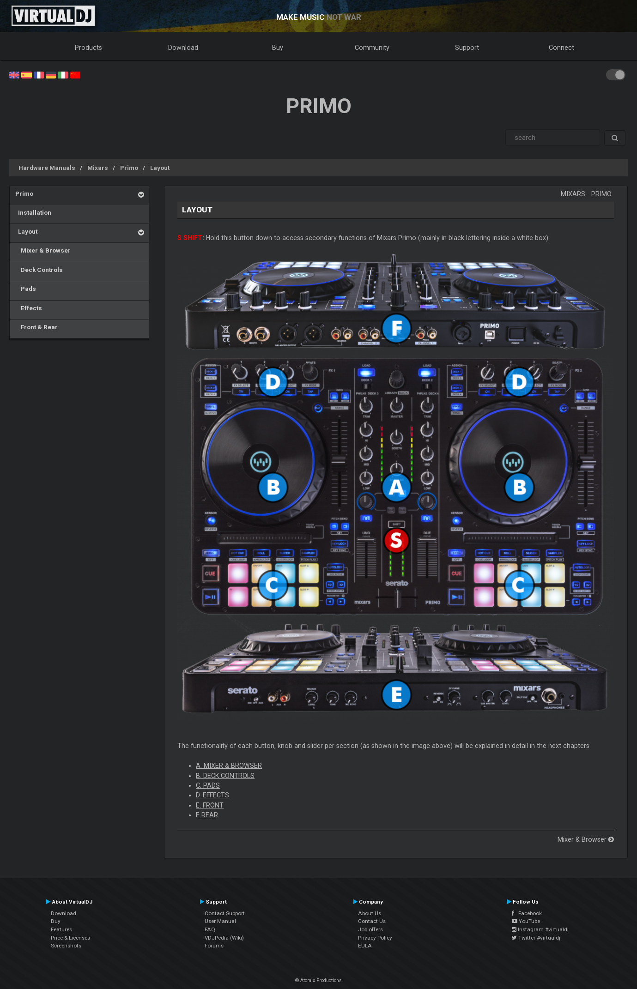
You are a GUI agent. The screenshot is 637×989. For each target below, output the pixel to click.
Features (61, 929)
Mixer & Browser (43, 250)
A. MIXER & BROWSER (229, 765)
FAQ (210, 929)
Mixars (97, 167)
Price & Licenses (70, 938)
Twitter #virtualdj (536, 938)
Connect (561, 47)
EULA (365, 945)
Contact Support (225, 913)
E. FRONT (210, 805)
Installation (33, 212)
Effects (28, 308)
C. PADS (208, 785)
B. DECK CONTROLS (225, 775)
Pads (25, 288)
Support (467, 47)
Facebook (527, 913)
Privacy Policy (375, 938)
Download (183, 47)
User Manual (220, 921)
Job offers (370, 929)
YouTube (526, 921)
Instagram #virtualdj (540, 929)
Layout (160, 167)
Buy (277, 47)
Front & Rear (36, 327)
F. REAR (207, 815)
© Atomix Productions (318, 980)
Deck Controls (39, 269)
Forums (214, 945)
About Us (369, 913)
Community (372, 47)
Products (88, 47)
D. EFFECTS (212, 795)
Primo (129, 167)
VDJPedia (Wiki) (224, 938)
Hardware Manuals (46, 167)
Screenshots (66, 945)
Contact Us (372, 921)
